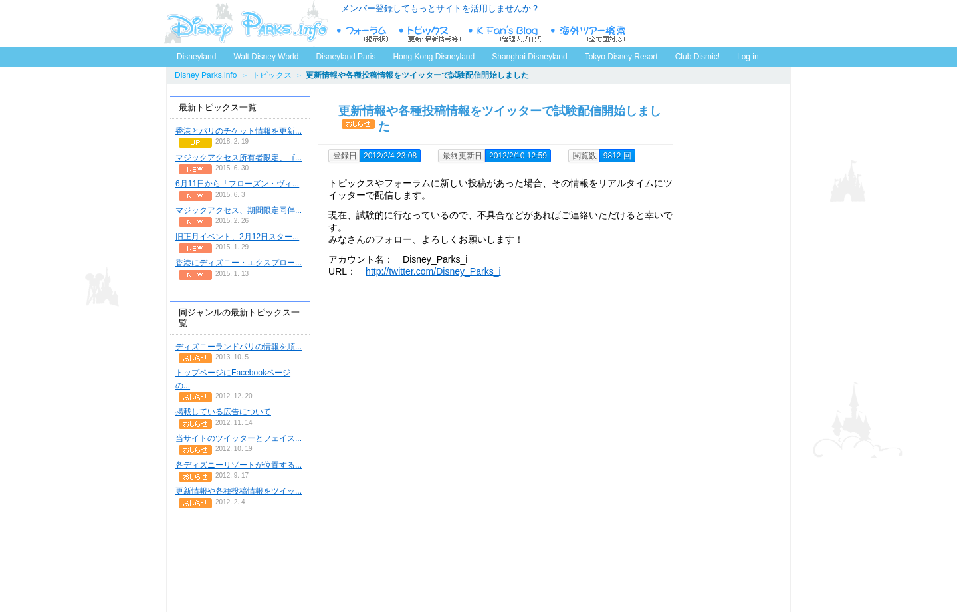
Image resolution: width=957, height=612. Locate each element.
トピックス (272, 75)
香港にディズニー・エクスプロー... (238, 262)
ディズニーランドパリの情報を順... (238, 346)
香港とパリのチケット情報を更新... (238, 131)
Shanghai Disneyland (529, 56)
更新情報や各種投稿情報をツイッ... (238, 491)
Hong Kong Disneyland (434, 56)
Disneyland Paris (345, 56)
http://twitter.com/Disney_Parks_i (433, 271)
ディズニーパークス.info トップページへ (246, 23)
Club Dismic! (697, 56)
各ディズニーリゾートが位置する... (238, 465)
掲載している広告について (223, 411)
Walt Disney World (264, 54)
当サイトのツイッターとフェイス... (238, 438)
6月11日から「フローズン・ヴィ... (237, 183)
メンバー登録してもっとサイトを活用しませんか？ (440, 8)
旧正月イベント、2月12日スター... (237, 236)
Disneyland (196, 56)
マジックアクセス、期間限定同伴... (238, 210)
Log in (748, 56)
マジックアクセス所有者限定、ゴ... (238, 157)
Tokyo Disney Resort (621, 56)
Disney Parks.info (206, 75)
